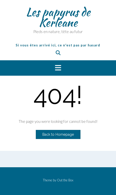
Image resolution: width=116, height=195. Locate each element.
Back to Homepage (58, 134)
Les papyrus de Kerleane (58, 17)
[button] (58, 68)
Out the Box (65, 180)
